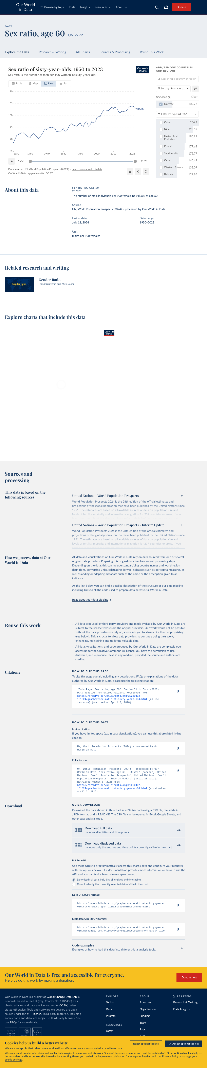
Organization (148, 1017)
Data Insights (181, 1017)
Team (143, 1030)
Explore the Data (17, 52)
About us (145, 1010)
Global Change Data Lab (62, 1004)
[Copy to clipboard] (173, 691)
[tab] (17, 84)
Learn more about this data (87, 169)
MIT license (34, 1021)
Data (72, 7)
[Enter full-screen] (146, 171)
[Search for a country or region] (177, 79)
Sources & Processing (115, 52)
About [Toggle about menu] (121, 7)
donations (58, 1048)
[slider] (30, 161)
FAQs (13, 1030)
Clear (194, 96)
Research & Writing (52, 52)
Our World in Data (25, 7)
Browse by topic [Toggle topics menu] (52, 7)
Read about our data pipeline (91, 599)
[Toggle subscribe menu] (166, 7)
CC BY (49, 173)
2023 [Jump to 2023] (144, 161)
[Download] (130, 171)
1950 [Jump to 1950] (21, 161)
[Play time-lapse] (11, 161)
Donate (181, 7)
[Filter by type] (177, 114)
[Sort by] (173, 89)
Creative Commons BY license (115, 651)
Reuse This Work (152, 52)
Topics (110, 1010)
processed (131, 209)
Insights (85, 7)
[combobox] (157, 7)
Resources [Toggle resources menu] (103, 7)
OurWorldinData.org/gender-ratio (26, 173)
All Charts (83, 52)
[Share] (138, 171)
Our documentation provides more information (132, 876)
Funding (145, 1023)
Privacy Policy (170, 1056)
